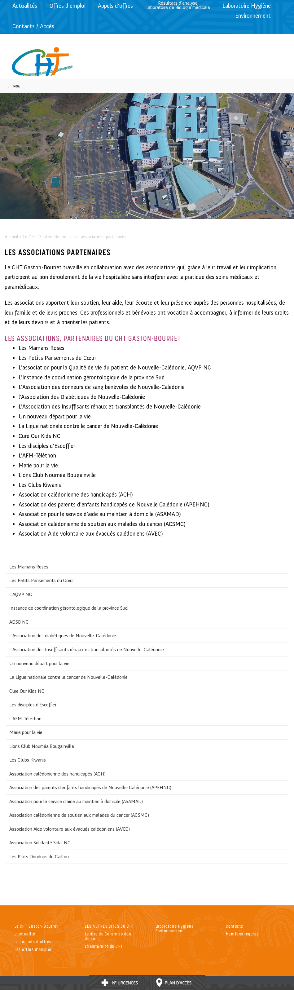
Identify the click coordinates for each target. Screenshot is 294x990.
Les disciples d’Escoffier (32, 705)
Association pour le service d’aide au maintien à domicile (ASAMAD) (76, 801)
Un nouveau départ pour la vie (39, 663)
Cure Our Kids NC (27, 691)
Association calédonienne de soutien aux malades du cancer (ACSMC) (79, 815)
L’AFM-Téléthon (25, 719)
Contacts (235, 926)
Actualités (24, 5)
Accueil (11, 237)
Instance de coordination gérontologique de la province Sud (68, 608)
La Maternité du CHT (104, 946)
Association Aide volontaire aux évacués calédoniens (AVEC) (69, 829)
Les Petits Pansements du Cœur (41, 580)
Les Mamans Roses (28, 567)
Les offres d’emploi (33, 949)
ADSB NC (19, 622)
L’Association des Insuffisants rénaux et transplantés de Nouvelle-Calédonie (86, 649)
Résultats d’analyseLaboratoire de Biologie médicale (177, 5)
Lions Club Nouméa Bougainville (41, 746)
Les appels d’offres (33, 941)
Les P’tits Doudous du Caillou (39, 857)
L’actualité (25, 933)
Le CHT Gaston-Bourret (45, 237)
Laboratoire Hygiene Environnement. (175, 928)
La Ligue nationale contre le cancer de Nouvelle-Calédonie (68, 677)
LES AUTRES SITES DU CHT (109, 926)
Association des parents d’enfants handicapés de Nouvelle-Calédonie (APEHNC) (90, 787)
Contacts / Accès (33, 26)
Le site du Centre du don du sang (108, 936)
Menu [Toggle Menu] (13, 86)
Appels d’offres (115, 5)
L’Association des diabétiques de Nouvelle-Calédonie (62, 636)
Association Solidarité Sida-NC (40, 843)
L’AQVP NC (20, 594)
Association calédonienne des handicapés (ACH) (57, 774)
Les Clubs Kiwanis (27, 760)
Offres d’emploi (68, 5)
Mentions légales (242, 933)
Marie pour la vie (25, 732)
